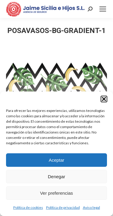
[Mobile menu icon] (103, 9)
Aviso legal (91, 207)
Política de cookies (28, 207)
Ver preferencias (56, 193)
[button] (104, 99)
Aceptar (56, 160)
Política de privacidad (63, 207)
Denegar (56, 176)
